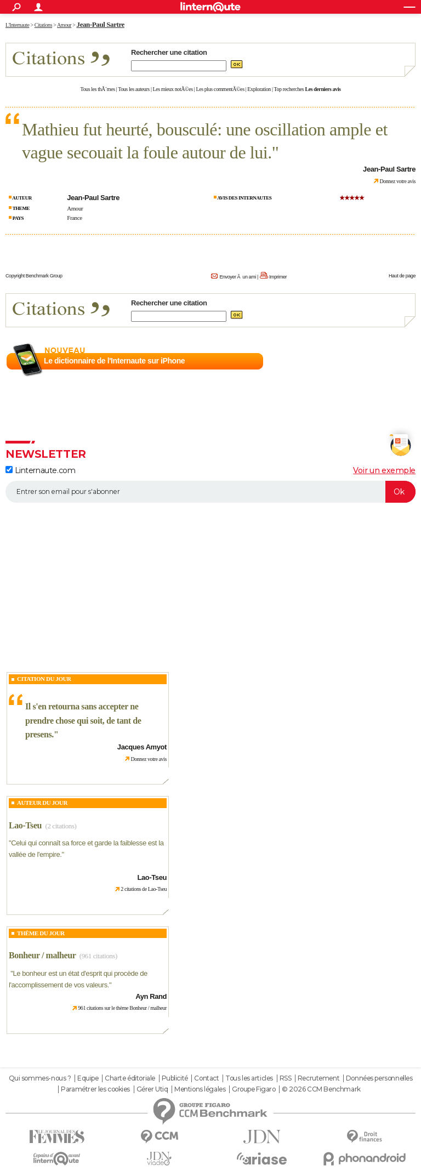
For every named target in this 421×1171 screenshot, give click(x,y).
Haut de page (402, 275)
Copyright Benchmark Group (33, 275)
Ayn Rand (151, 996)
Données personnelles (379, 1078)
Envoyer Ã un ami (237, 277)
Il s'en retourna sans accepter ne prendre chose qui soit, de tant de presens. (83, 720)
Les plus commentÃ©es (220, 89)
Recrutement (318, 1078)
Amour (75, 208)
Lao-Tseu (25, 825)
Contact (206, 1078)
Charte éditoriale (130, 1078)
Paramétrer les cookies (95, 1089)
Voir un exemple (384, 470)
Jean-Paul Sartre (100, 24)
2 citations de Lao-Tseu (144, 889)
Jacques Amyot (142, 747)
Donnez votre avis (397, 181)
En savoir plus (392, 361)
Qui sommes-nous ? (40, 1078)
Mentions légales (199, 1089)
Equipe (87, 1078)
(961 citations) (98, 956)
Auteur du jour (42, 802)
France (74, 217)
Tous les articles (249, 1078)
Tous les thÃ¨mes (98, 89)
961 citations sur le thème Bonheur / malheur (122, 1008)
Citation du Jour (44, 678)
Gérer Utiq (152, 1089)
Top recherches (289, 89)
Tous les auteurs (134, 89)
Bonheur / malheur (42, 955)
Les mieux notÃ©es (173, 89)
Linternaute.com (40, 470)
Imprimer (278, 277)
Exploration (259, 89)
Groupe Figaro (254, 1089)
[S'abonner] (210, 492)
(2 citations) (60, 826)
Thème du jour (41, 933)
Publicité (175, 1078)
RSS (286, 1078)
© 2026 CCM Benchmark (321, 1089)
